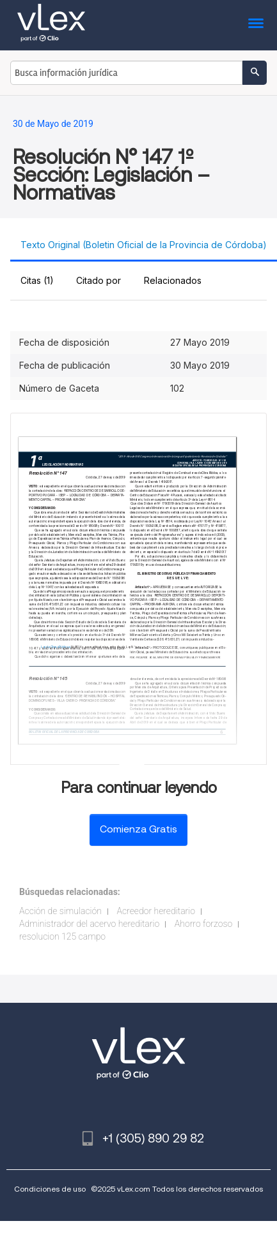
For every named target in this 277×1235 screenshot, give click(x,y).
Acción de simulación (60, 911)
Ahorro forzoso (203, 924)
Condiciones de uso (50, 1189)
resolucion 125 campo (62, 936)
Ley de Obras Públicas (55, 647)
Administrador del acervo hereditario (89, 924)
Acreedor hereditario (155, 911)
